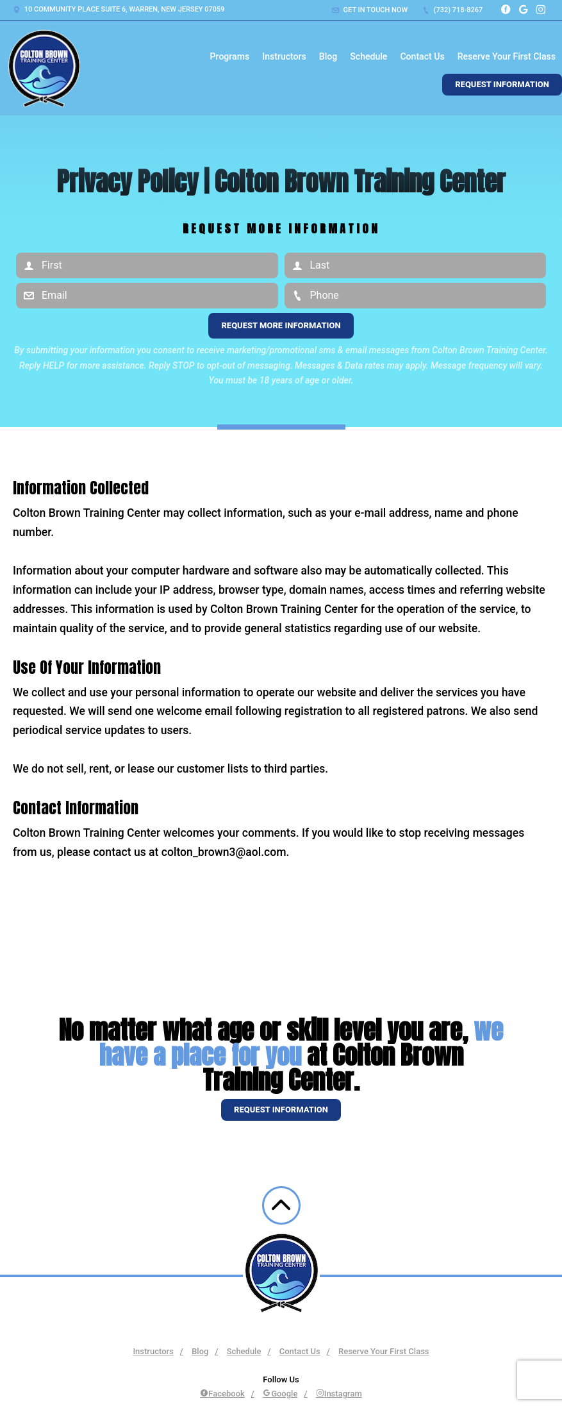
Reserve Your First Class (507, 56)
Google (280, 1393)
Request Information (502, 84)
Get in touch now (370, 10)
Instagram (339, 1393)
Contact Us (422, 56)
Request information (281, 1109)
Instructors (284, 56)
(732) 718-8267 (452, 10)
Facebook (222, 1393)
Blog (328, 56)
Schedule (368, 56)
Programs (230, 56)
